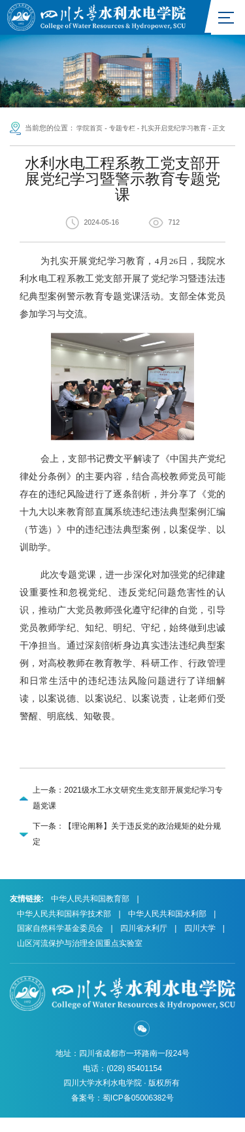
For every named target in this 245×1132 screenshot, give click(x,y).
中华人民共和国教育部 (90, 913)
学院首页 (90, 129)
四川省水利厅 (143, 942)
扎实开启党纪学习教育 (182, 129)
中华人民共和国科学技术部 (64, 928)
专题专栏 (126, 129)
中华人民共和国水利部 (167, 928)
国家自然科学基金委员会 (60, 942)
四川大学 (200, 942)
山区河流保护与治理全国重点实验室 (79, 957)
